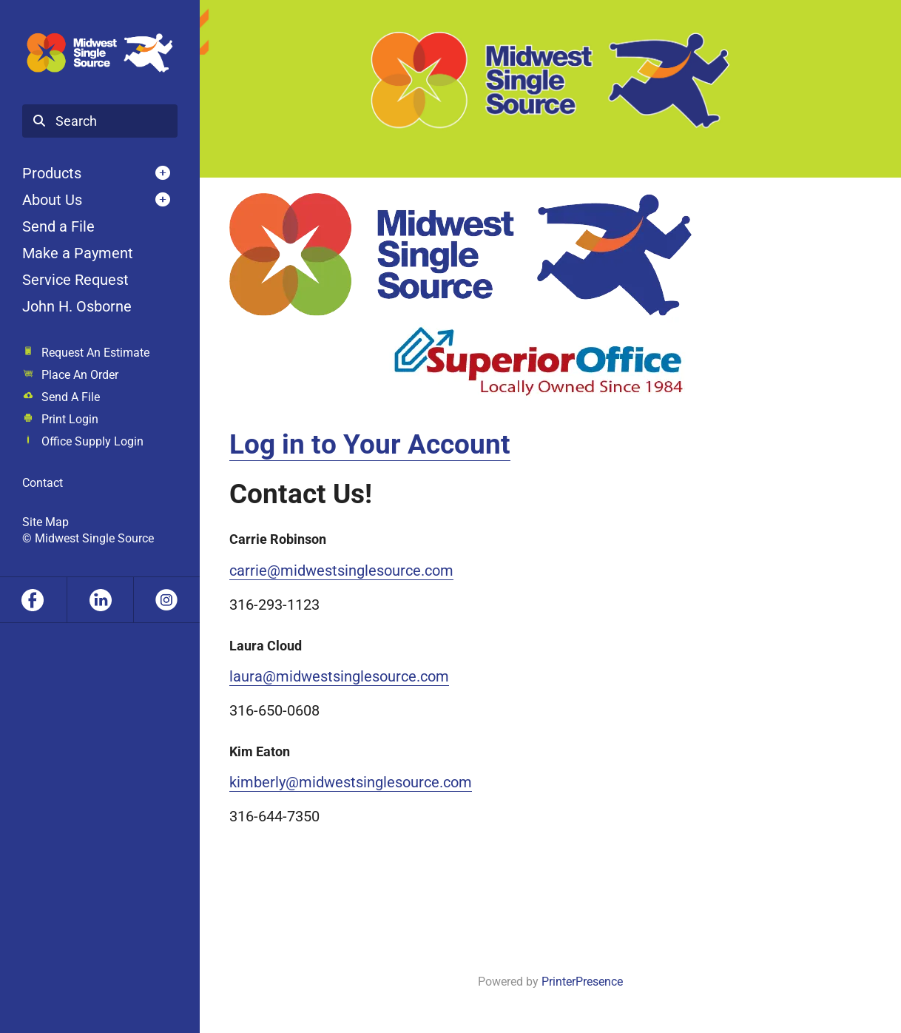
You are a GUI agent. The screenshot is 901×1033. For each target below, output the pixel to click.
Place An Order (79, 375)
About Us (52, 200)
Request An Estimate (95, 353)
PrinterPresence (582, 982)
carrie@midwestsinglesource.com (341, 570)
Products (51, 173)
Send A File (70, 397)
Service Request (75, 280)
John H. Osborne (77, 306)
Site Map (45, 522)
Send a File (58, 226)
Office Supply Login (92, 441)
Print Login (69, 419)
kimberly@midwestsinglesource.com (350, 782)
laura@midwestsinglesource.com (339, 676)
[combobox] (100, 121)
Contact (42, 483)
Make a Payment (77, 253)
